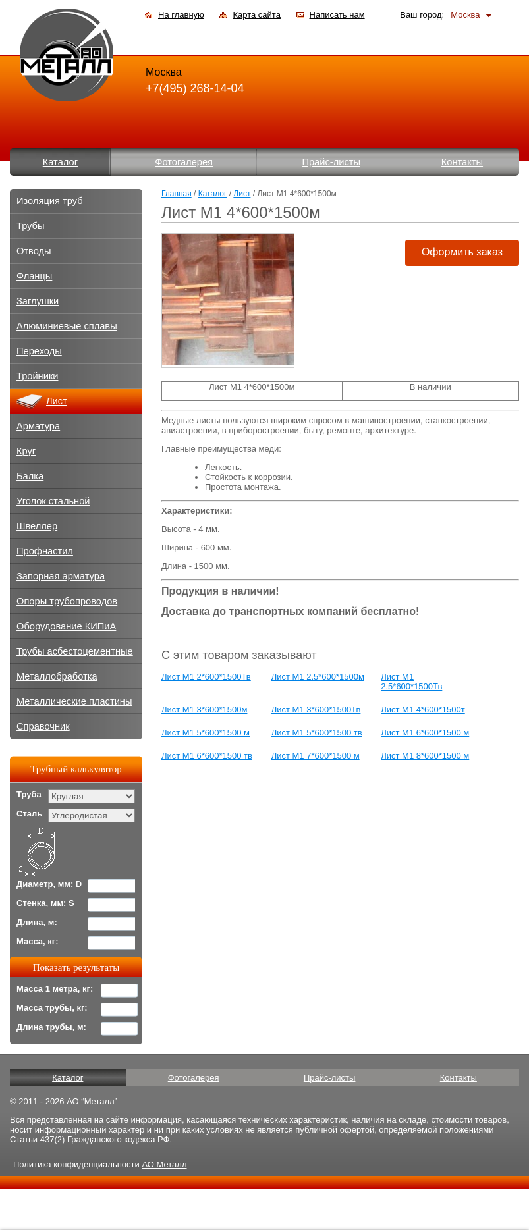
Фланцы (34, 276)
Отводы (33, 251)
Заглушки (37, 301)
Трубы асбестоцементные (74, 651)
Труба (29, 794)
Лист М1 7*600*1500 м (315, 756)
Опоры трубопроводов (66, 601)
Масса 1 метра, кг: (54, 989)
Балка (29, 476)
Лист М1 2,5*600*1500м (317, 677)
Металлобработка (56, 676)
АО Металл (164, 1164)
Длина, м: (36, 922)
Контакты (462, 162)
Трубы (30, 226)
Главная (176, 193)
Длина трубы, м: (51, 1027)
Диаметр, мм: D (49, 884)
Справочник (43, 726)
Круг (26, 451)
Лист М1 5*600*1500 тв (316, 732)
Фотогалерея (184, 162)
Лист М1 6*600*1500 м (425, 732)
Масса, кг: (37, 941)
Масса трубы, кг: (52, 1008)
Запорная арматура (60, 576)
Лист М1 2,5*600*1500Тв (411, 681)
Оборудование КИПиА (66, 626)
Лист (241, 193)
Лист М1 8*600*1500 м (425, 756)
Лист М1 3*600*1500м (204, 709)
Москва (465, 15)
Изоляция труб (49, 201)
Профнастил (44, 551)
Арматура (38, 426)
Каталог (60, 162)
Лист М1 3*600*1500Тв (316, 709)
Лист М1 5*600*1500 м (205, 732)
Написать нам (337, 15)
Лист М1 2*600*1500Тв (206, 677)
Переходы (39, 351)
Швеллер (36, 526)
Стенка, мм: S (45, 903)
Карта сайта (256, 15)
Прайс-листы (331, 162)
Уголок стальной (53, 501)
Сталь (29, 813)
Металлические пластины (74, 701)
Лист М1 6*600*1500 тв (206, 756)
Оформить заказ (462, 251)
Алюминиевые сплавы (66, 326)
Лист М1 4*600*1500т (422, 709)
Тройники (37, 376)
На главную (181, 15)
